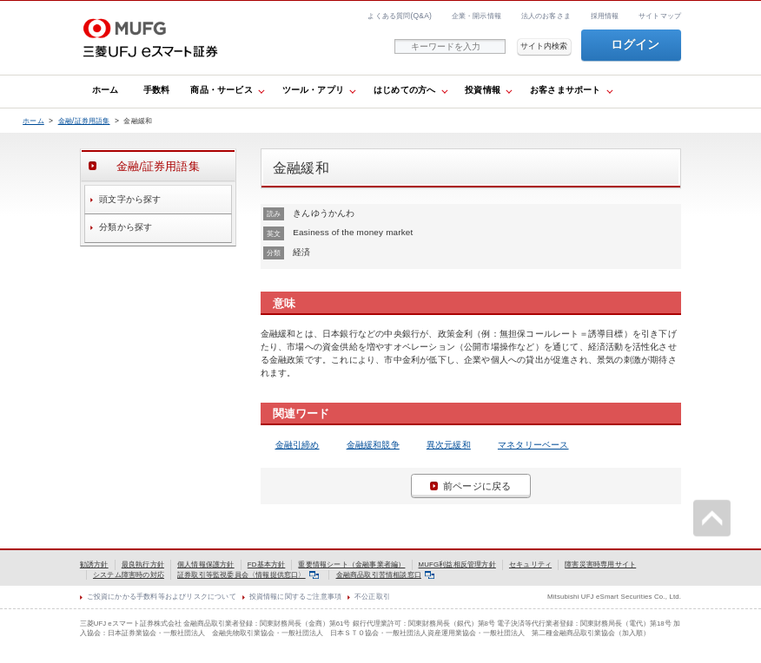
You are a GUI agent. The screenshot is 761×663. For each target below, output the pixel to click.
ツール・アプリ (313, 90)
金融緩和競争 (373, 445)
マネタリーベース (533, 445)
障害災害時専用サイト (600, 564)
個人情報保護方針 (206, 564)
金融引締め (297, 445)
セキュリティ (530, 564)
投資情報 (482, 90)
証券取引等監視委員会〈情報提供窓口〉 (248, 575)
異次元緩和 (449, 445)
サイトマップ (660, 15)
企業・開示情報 (476, 15)
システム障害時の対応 (128, 575)
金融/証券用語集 (84, 120)
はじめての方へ (404, 90)
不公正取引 (372, 597)
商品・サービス (221, 90)
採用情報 (605, 15)
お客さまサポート (565, 90)
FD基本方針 (267, 564)
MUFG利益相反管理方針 (457, 564)
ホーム (105, 90)
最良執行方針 (143, 564)
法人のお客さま (546, 15)
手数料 (156, 90)
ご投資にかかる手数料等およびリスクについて (161, 597)
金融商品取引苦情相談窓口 (385, 575)
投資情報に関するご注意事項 (295, 597)
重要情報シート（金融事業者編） (351, 564)
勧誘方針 (94, 564)
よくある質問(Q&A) (399, 15)
